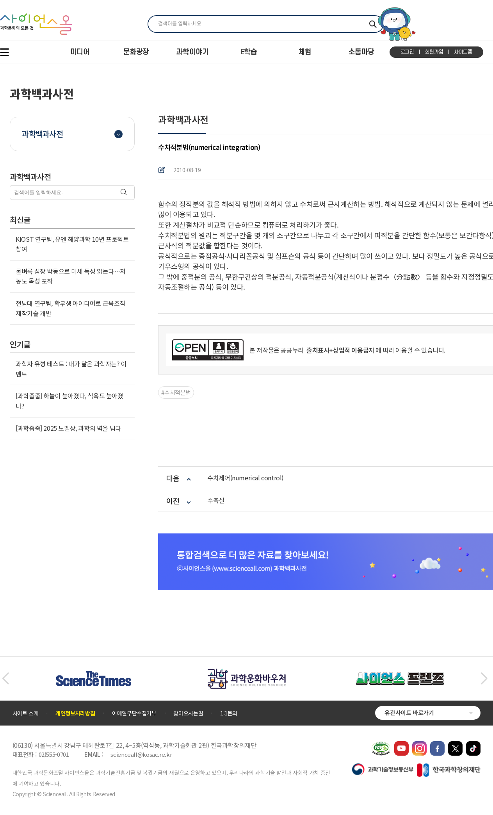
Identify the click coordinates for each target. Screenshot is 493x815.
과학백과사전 (42, 133)
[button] (5, 678)
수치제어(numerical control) (245, 478)
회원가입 (434, 52)
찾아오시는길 (188, 713)
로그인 (407, 52)
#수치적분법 (176, 392)
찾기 (373, 24)
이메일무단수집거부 (134, 713)
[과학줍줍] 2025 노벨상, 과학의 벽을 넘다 (68, 428)
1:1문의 (228, 713)
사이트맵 (463, 52)
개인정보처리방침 (75, 713)
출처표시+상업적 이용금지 (339, 350)
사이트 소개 (25, 713)
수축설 (215, 500)
